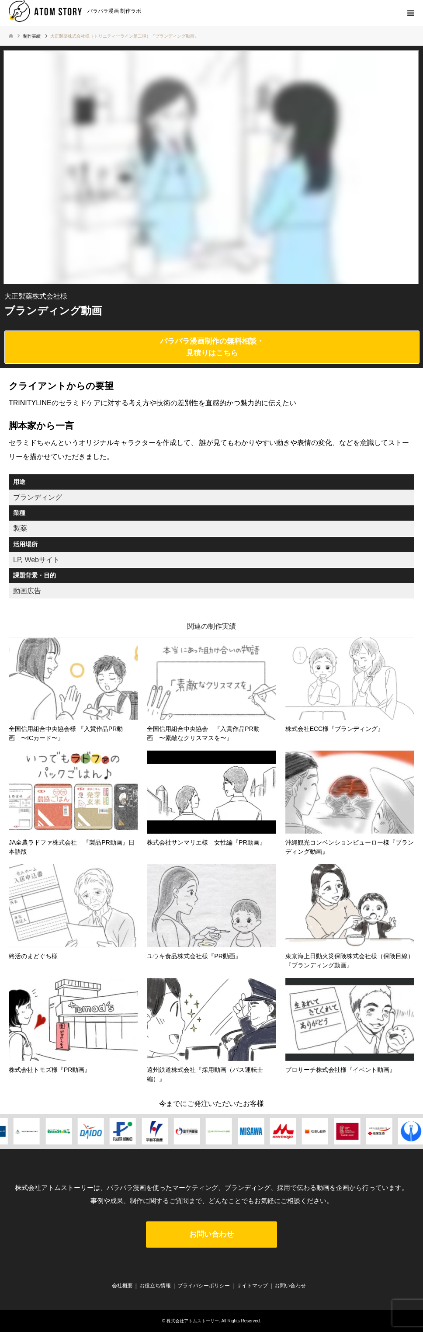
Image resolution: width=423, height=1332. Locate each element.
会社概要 (122, 1286)
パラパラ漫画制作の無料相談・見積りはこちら (212, 347)
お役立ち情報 (155, 1286)
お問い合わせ (211, 1234)
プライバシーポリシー (203, 1286)
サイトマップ (252, 1286)
